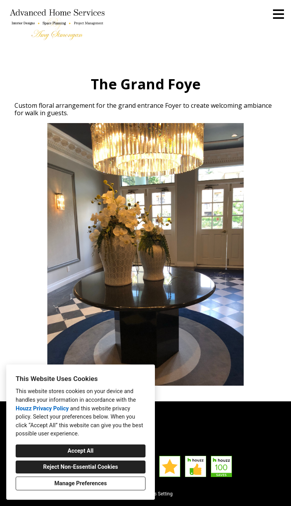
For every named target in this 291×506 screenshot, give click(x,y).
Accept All (80, 451)
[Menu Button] (278, 14)
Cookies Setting (156, 494)
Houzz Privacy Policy (42, 408)
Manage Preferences (80, 483)
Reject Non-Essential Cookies (80, 467)
